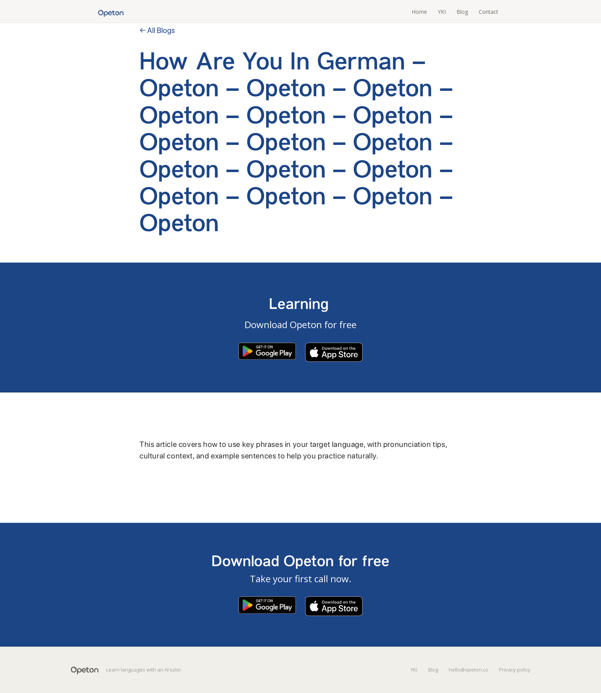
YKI (442, 11)
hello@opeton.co (468, 669)
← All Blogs (157, 30)
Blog (462, 11)
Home (419, 11)
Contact (488, 11)
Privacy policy (514, 669)
